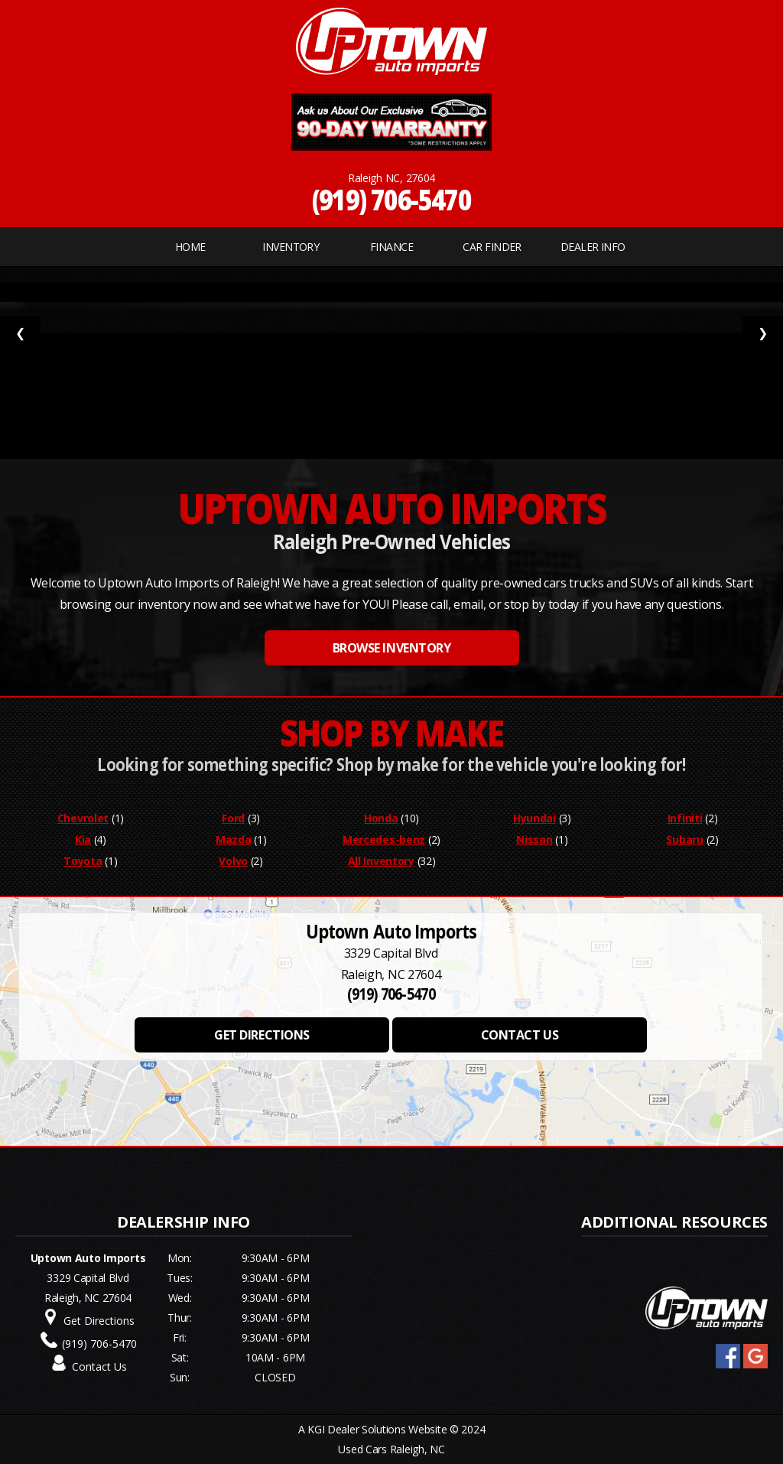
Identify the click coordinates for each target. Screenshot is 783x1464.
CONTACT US (519, 1034)
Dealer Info (592, 246)
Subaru (684, 839)
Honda (381, 818)
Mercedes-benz (384, 839)
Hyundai (534, 818)
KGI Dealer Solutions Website (377, 1429)
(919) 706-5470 (392, 199)
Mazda (234, 839)
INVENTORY (290, 246)
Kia (83, 839)
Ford (233, 818)
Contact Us (99, 1366)
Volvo (233, 861)
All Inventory (381, 861)
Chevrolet (83, 818)
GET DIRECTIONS (261, 1034)
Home (190, 246)
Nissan (534, 839)
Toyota (82, 861)
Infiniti (685, 818)
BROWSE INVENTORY (391, 647)
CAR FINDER (492, 246)
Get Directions (99, 1320)
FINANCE (391, 246)
